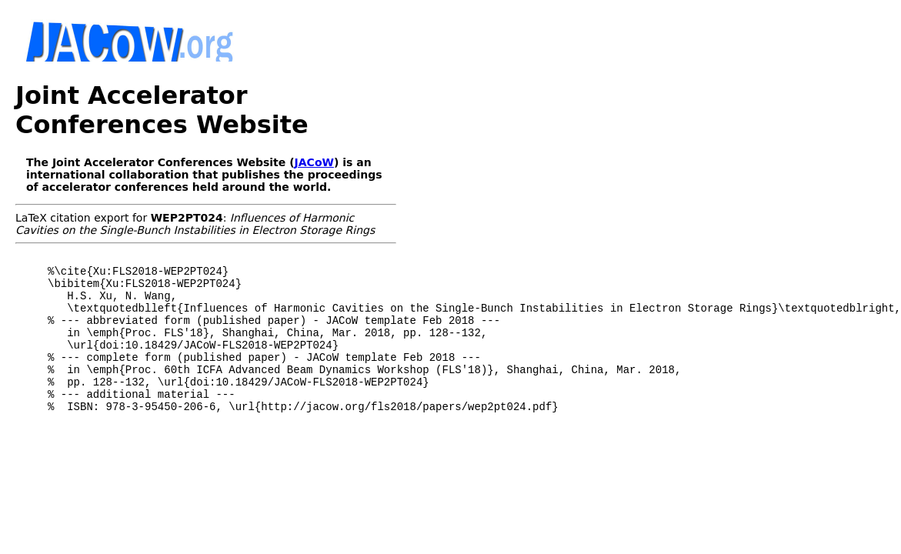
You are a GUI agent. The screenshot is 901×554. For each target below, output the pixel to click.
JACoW (314, 162)
